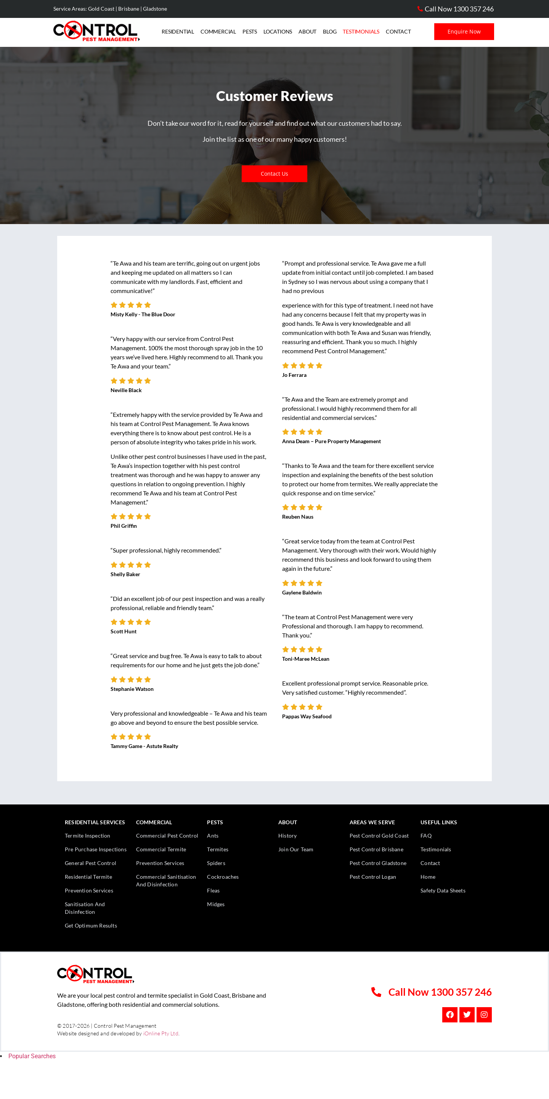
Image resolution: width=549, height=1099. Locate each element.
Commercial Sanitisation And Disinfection (166, 880)
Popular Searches (32, 1056)
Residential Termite (88, 876)
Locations (277, 31)
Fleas (213, 890)
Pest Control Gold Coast (379, 835)
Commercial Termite (161, 849)
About (307, 31)
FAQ (426, 835)
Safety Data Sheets (443, 890)
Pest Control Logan (373, 876)
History (287, 835)
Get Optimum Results (91, 925)
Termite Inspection (88, 835)
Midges (216, 904)
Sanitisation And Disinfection (85, 908)
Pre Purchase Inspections (96, 849)
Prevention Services (89, 890)
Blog (329, 31)
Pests (249, 31)
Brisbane (128, 8)
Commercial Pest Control (167, 835)
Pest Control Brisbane (376, 849)
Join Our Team (296, 849)
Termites (217, 849)
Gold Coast (101, 8)
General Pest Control (90, 863)
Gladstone (155, 8)
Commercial (218, 31)
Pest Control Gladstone (378, 863)
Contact (398, 31)
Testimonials (361, 31)
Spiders (216, 863)
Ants (212, 835)
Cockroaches (223, 876)
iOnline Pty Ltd (160, 1033)
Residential (178, 31)
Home (428, 876)
